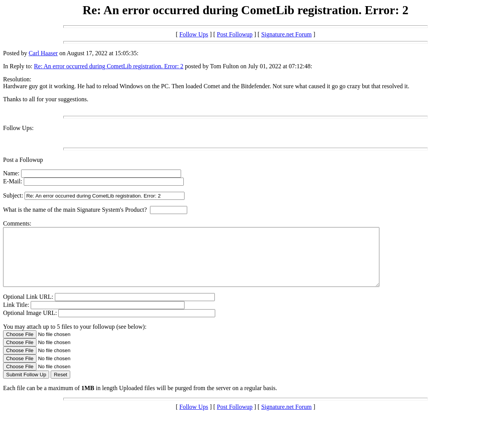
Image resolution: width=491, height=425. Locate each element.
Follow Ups (194, 34)
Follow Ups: (18, 128)
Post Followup (234, 34)
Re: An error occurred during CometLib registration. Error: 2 (108, 66)
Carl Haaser (43, 53)
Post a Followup (23, 159)
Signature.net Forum (286, 34)
